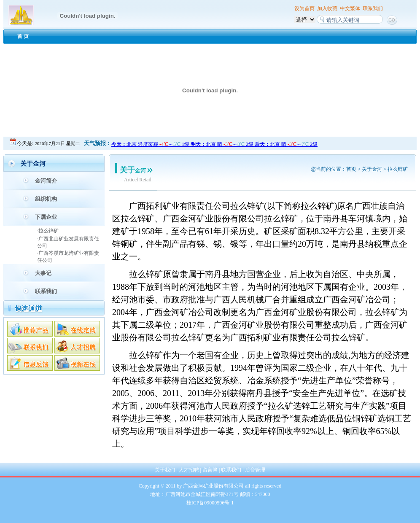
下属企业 (46, 217)
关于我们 (165, 470)
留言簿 (210, 470)
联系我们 (373, 8)
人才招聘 (189, 470)
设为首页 (304, 8)
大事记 (43, 273)
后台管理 (255, 470)
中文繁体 (350, 8)
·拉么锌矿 (48, 231)
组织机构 (46, 199)
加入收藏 (327, 8)
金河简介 (46, 181)
